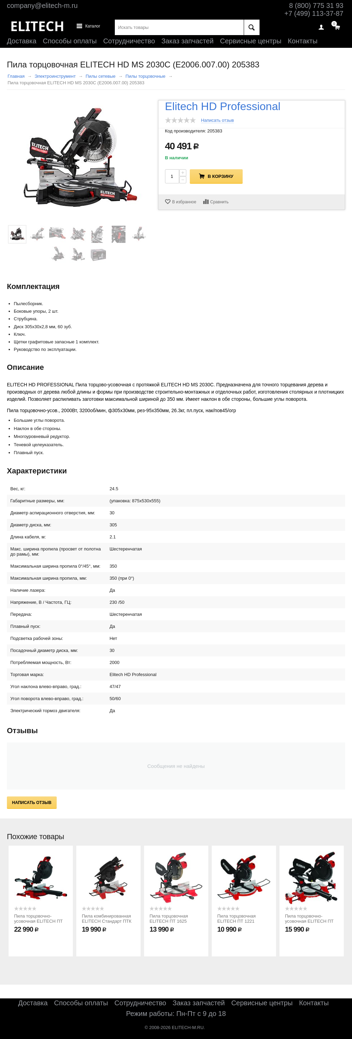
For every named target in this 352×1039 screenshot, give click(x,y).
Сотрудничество (129, 41)
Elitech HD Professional (222, 106)
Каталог (92, 26)
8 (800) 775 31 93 (316, 5)
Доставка (21, 41)
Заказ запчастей (187, 41)
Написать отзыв (217, 120)
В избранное (184, 202)
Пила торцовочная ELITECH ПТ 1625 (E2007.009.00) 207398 (173, 921)
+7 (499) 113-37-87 (313, 13)
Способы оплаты (70, 41)
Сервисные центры (251, 41)
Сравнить (219, 202)
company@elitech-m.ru (42, 5)
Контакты (302, 41)
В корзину (220, 176)
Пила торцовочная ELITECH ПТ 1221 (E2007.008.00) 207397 (240, 921)
